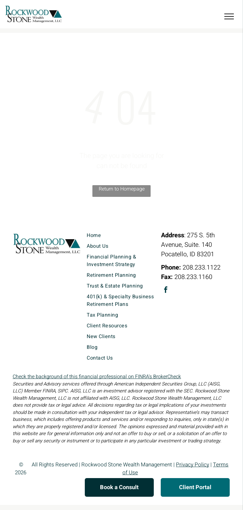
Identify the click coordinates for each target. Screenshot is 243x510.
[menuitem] (121, 235)
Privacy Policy (192, 465)
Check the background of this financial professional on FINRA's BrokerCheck (97, 376)
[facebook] (166, 290)
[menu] (229, 16)
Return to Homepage (122, 189)
